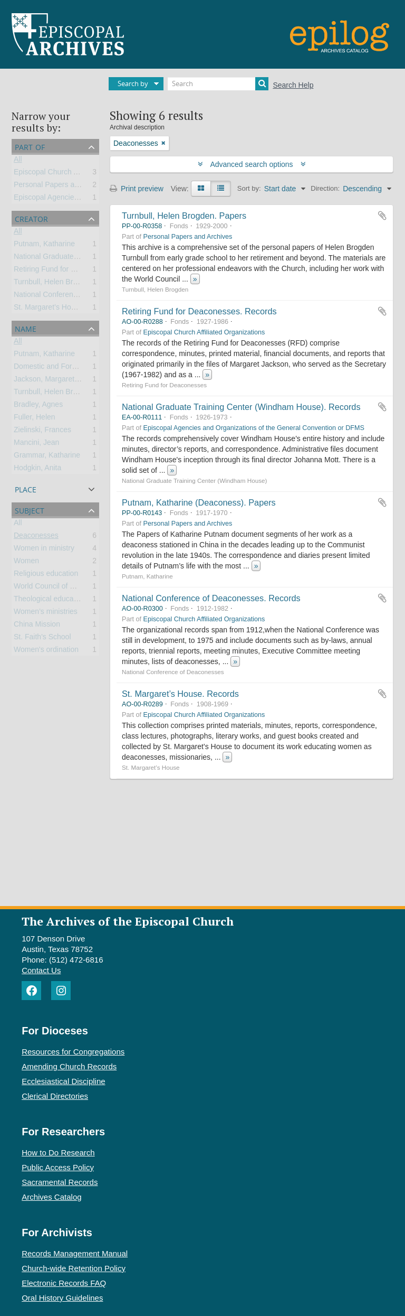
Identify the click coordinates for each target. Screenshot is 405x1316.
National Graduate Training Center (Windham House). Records (241, 407)
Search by (133, 83)
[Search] (218, 83)
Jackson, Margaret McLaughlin (64, 381)
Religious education (46, 575)
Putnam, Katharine (44, 245)
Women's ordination (46, 651)
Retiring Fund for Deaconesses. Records (199, 311)
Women (26, 562)
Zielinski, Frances (42, 431)
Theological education (49, 600)
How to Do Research (58, 1152)
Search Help (293, 85)
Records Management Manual (75, 1253)
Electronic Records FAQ (64, 1282)
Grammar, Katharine (47, 457)
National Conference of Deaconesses (75, 296)
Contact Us (41, 970)
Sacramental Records (60, 1182)
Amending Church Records (69, 1066)
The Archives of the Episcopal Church (128, 921)
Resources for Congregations (73, 1051)
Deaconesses (36, 537)
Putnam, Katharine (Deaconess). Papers (199, 502)
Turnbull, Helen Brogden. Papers (184, 215)
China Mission (37, 626)
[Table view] (220, 189)
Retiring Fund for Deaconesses (64, 271)
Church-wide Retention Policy (74, 1268)
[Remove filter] (163, 143)
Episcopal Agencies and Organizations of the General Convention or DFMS (253, 428)
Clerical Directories (55, 1095)
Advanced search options (251, 164)
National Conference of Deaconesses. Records (211, 598)
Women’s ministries (46, 613)
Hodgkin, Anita (37, 469)
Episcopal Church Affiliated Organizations (81, 174)
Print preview (136, 188)
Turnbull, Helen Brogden (53, 283)
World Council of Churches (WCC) (70, 588)
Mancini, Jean (36, 444)
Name (25, 328)
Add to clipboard (382, 215)
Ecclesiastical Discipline (63, 1081)
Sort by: (249, 188)
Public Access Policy (58, 1167)
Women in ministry (44, 550)
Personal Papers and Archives (63, 186)
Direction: (325, 188)
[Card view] (201, 189)
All (18, 161)
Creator (31, 218)
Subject (29, 509)
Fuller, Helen (34, 419)
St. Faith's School (42, 638)
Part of (30, 146)
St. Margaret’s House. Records (180, 693)
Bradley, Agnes (38, 406)
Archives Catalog (51, 1196)
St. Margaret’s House (48, 309)
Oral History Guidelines (62, 1297)
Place (25, 488)
